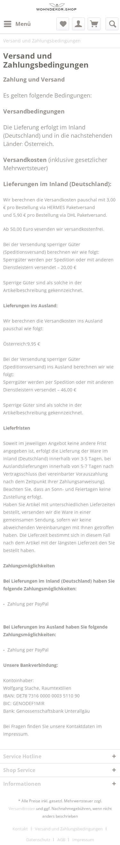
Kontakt (20, 829)
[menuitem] (17, 24)
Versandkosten (22, 808)
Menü (17, 23)
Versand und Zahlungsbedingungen (69, 829)
